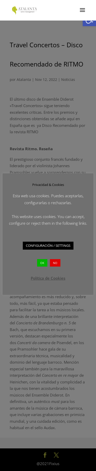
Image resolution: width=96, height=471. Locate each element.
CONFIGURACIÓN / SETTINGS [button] (48, 245)
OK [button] (42, 263)
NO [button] (55, 263)
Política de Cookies (48, 278)
